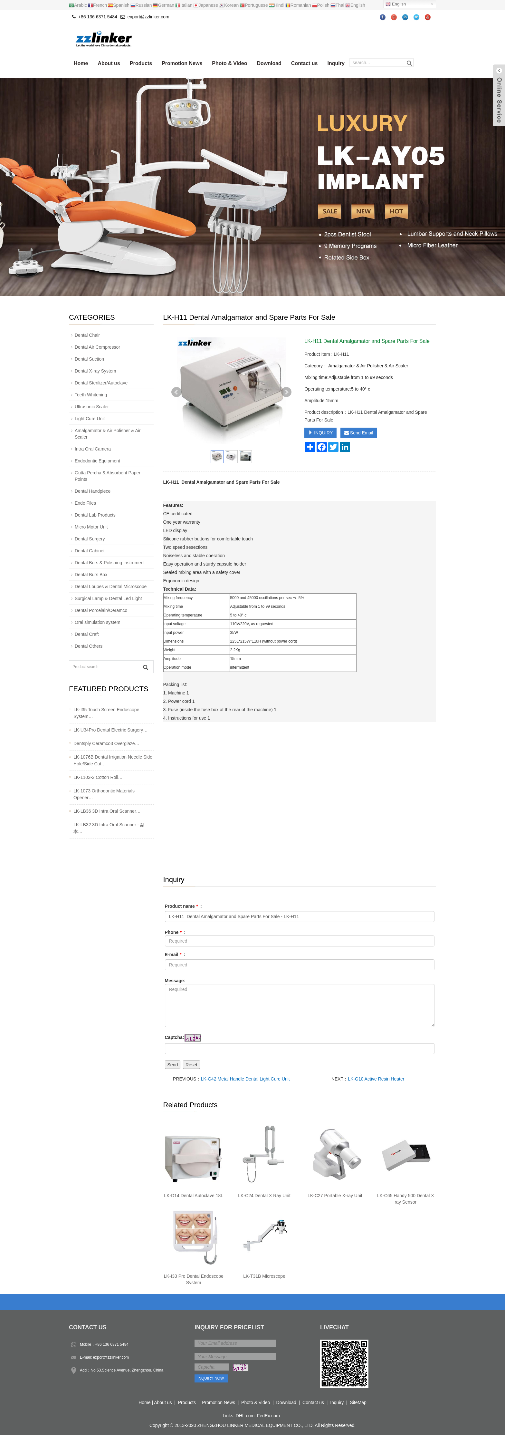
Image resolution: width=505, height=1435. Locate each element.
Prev (176, 392)
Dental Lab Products (95, 515)
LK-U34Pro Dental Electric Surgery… (110, 729)
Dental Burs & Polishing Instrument (110, 562)
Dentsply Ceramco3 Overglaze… (106, 743)
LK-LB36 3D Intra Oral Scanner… (107, 811)
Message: (175, 980)
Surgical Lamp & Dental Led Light (108, 598)
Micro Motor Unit (91, 526)
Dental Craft (87, 634)
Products (141, 63)
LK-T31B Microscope (264, 1276)
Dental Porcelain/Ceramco (101, 610)
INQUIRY (320, 432)
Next (286, 392)
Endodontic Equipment (97, 460)
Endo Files (85, 503)
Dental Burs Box (91, 574)
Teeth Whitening (91, 394)
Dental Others (88, 646)
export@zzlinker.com (148, 16)
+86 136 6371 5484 (112, 1344)
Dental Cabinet (90, 550)
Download (269, 63)
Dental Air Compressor (97, 347)
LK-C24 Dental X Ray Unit (264, 1195)
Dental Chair (87, 335)
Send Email (358, 432)
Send (172, 1064)
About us (109, 63)
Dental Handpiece (92, 491)
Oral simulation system (97, 622)
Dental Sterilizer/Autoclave (101, 382)
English (396, 4)
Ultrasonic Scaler (92, 406)
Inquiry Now (210, 1378)
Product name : (183, 906)
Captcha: (174, 1037)
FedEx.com (268, 1415)
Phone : (175, 932)
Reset (191, 1064)
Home (81, 63)
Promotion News (182, 63)
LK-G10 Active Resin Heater (376, 1078)
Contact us (304, 63)
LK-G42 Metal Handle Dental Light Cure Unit (245, 1078)
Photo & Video (229, 63)
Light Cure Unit (90, 418)
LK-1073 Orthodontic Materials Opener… (104, 794)
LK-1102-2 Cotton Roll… (98, 777)
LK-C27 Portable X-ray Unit (335, 1195)
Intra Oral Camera (93, 448)
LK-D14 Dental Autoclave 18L (193, 1195)
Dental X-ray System (95, 370)
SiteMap (358, 1402)
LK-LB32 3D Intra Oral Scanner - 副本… (109, 828)
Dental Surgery (90, 538)
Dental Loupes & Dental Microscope (111, 586)
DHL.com (245, 1415)
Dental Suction (89, 359)
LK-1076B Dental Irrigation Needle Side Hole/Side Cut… (112, 760)
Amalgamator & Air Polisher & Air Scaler (367, 365)
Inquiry (336, 63)
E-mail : (175, 954)
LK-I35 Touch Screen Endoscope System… (106, 713)
